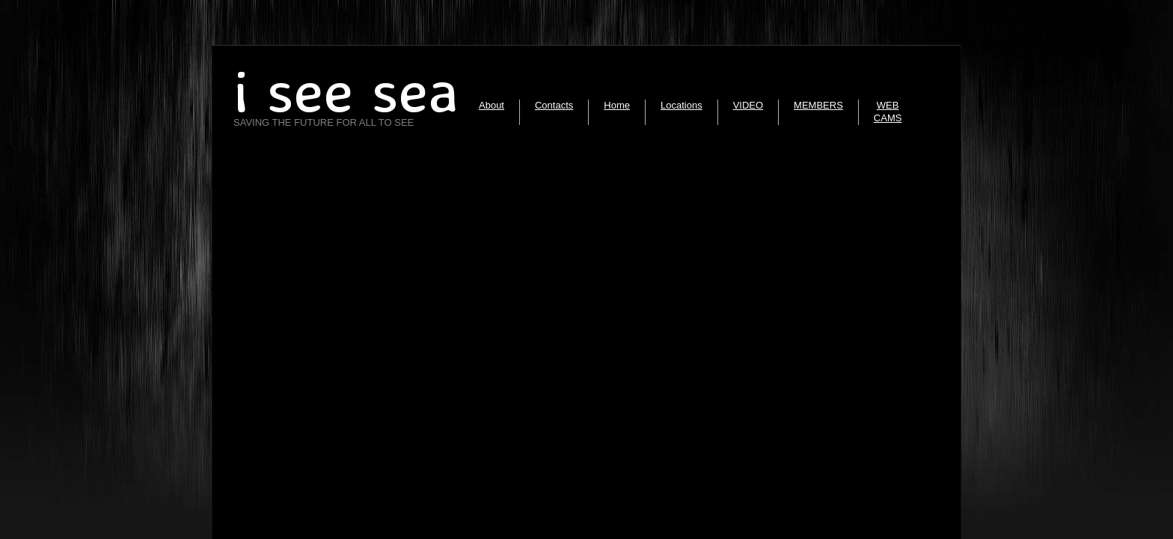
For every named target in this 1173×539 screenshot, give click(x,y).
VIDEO (748, 105)
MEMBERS (818, 105)
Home (617, 105)
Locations (681, 105)
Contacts (554, 105)
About (491, 105)
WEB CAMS (888, 112)
